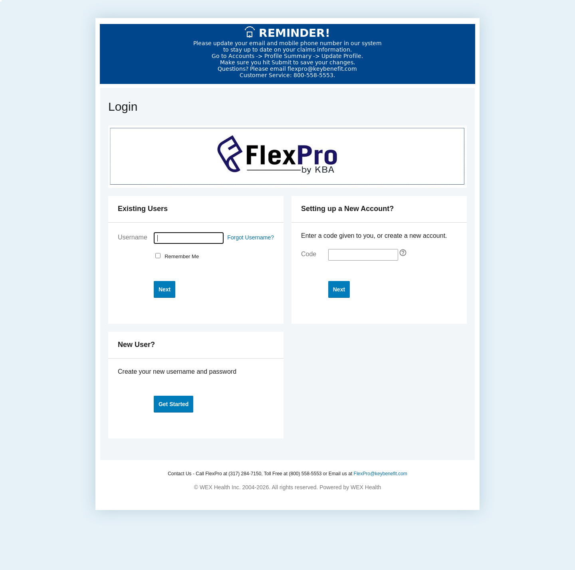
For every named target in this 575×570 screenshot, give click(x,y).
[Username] (189, 238)
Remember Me (180, 256)
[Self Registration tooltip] (402, 252)
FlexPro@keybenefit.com (380, 473)
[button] (164, 289)
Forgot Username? (250, 237)
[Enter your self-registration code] (363, 255)
